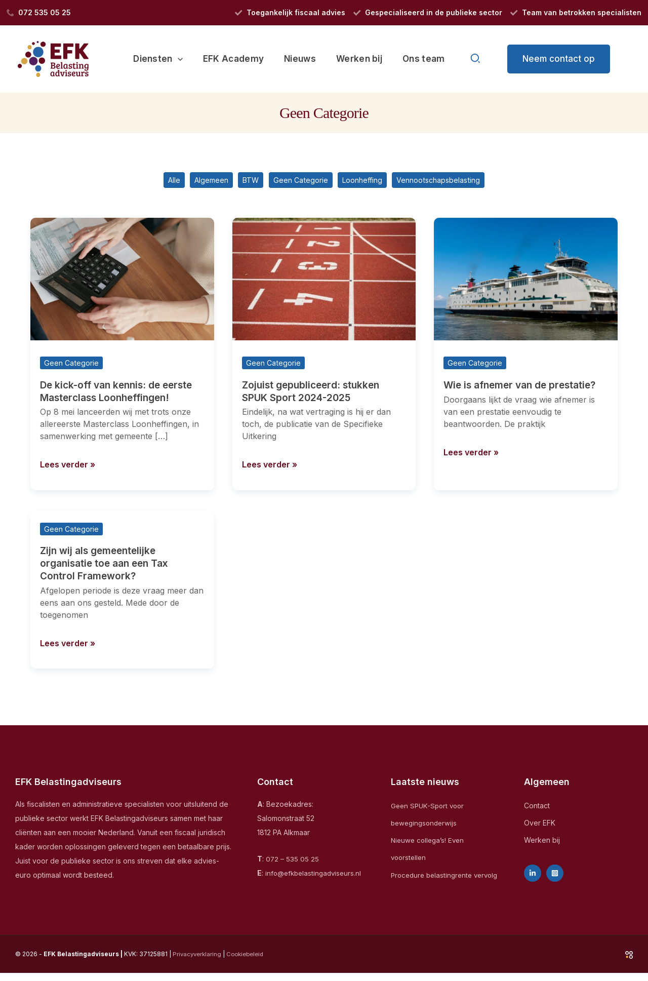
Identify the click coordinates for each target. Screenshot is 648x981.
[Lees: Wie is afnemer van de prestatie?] (526, 282)
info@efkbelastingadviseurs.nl (315, 874)
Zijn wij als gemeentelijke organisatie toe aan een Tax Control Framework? (108, 565)
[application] (191, 58)
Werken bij (542, 841)
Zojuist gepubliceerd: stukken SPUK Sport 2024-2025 (314, 394)
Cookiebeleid (249, 961)
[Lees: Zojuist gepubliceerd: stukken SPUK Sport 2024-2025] (324, 282)
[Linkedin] (532, 874)
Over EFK (539, 823)
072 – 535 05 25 (292, 860)
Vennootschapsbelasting (453, 182)
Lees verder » (69, 465)
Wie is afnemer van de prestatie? (523, 388)
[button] (476, 59)
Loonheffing (367, 182)
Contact (537, 806)
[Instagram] (554, 874)
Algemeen (198, 182)
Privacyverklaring (198, 961)
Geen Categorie (298, 182)
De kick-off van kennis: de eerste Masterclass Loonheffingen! (120, 394)
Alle (155, 182)
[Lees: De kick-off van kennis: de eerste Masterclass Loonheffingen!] (122, 282)
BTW (242, 182)
